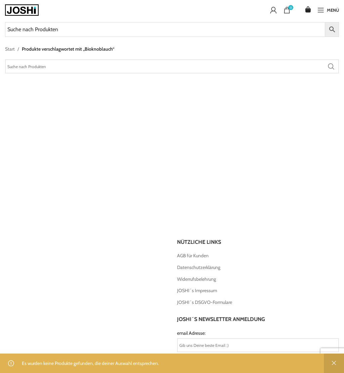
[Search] (172, 66)
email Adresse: (191, 333)
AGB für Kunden (193, 256)
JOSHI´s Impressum (197, 290)
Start (10, 49)
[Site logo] (22, 9)
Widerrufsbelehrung (196, 279)
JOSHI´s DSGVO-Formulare (204, 302)
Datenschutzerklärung (198, 267)
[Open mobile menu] (328, 10)
